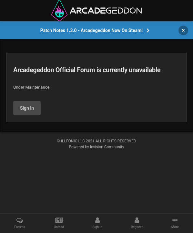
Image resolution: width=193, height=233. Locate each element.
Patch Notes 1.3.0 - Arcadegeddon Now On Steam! (91, 30)
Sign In (27, 108)
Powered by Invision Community (96, 147)
